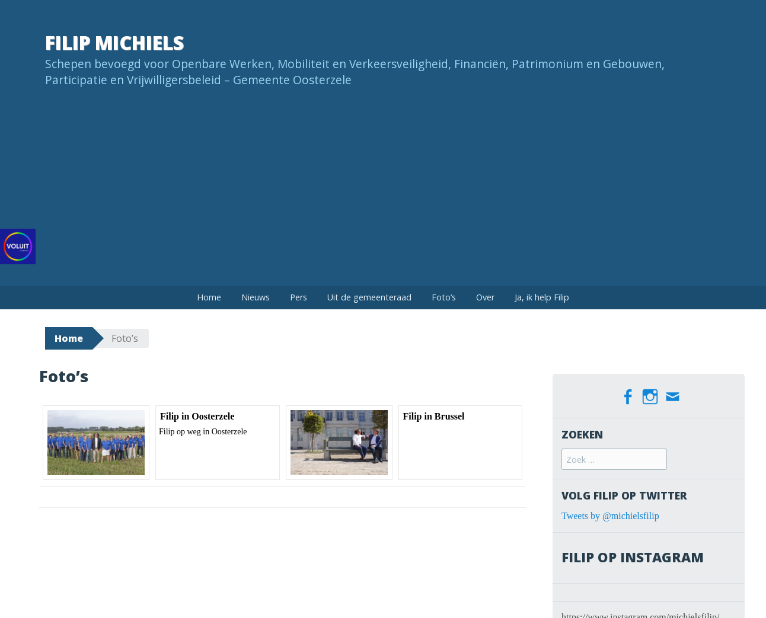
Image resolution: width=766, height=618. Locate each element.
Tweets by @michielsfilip (610, 514)
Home (209, 297)
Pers (298, 297)
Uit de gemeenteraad (369, 297)
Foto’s (444, 297)
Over (485, 297)
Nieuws (255, 297)
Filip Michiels (114, 42)
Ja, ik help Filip (542, 297)
